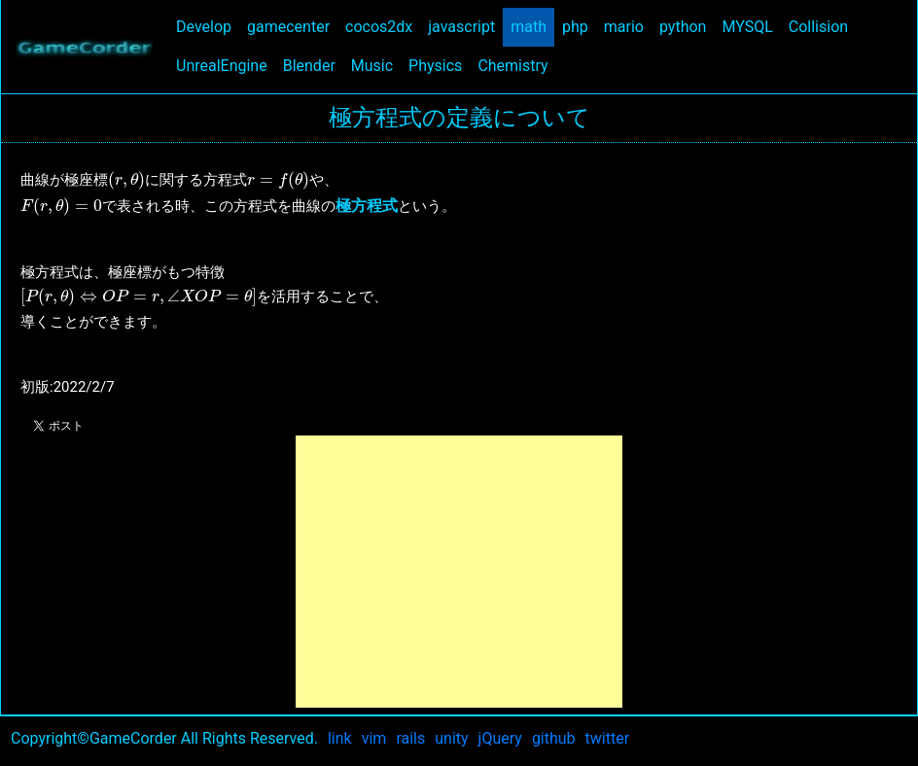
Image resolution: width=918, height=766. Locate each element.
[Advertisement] (459, 571)
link (340, 738)
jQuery (500, 738)
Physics (439, 64)
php (579, 26)
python (686, 26)
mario (628, 26)
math (532, 26)
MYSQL (751, 26)
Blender (313, 64)
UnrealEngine (225, 64)
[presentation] (126, 181)
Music (376, 64)
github (554, 738)
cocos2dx (382, 26)
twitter (607, 738)
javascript (465, 26)
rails (410, 738)
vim (374, 738)
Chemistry (516, 64)
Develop (207, 26)
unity (451, 738)
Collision (822, 26)
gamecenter (292, 26)
